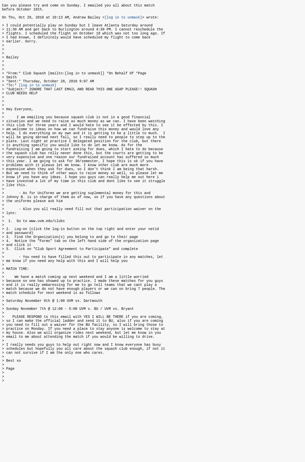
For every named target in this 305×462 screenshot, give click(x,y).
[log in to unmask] (123, 20)
